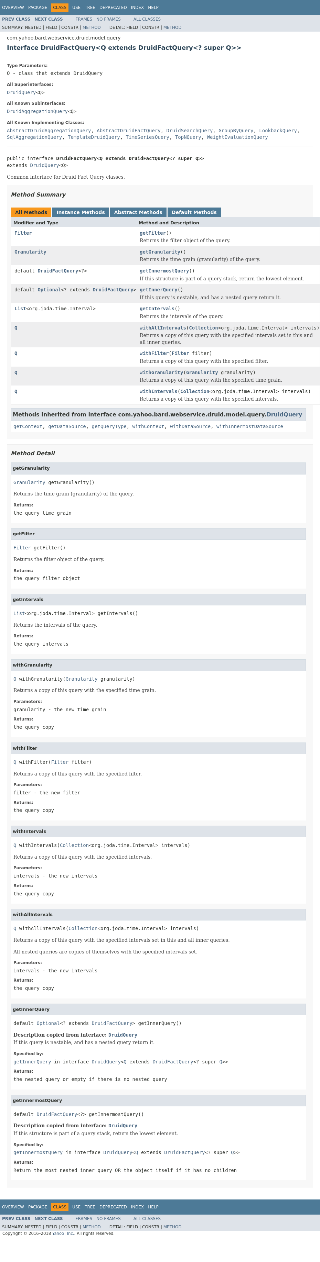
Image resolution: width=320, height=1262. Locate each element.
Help (153, 7)
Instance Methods (80, 212)
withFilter (154, 353)
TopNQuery (188, 137)
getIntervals (157, 308)
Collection (203, 328)
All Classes (147, 19)
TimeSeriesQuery (147, 137)
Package (37, 7)
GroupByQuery (235, 130)
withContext (148, 426)
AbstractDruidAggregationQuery (49, 130)
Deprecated (113, 7)
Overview (13, 7)
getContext (27, 426)
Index (137, 7)
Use (76, 7)
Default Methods (194, 212)
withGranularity (161, 372)
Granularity (30, 252)
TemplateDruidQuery (94, 137)
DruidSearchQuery (190, 130)
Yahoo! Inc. (63, 1233)
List (20, 308)
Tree (90, 7)
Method (92, 27)
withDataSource (190, 426)
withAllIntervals (163, 328)
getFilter (153, 233)
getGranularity (160, 252)
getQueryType (109, 426)
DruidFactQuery (58, 270)
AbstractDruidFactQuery (128, 130)
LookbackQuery (278, 130)
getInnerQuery (159, 289)
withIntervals (159, 391)
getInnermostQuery (164, 270)
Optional (49, 289)
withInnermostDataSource (249, 426)
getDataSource (67, 426)
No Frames (108, 19)
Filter (23, 233)
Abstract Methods (138, 212)
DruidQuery (21, 92)
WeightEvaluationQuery (237, 137)
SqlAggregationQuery (34, 137)
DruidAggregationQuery (37, 111)
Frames (84, 19)
